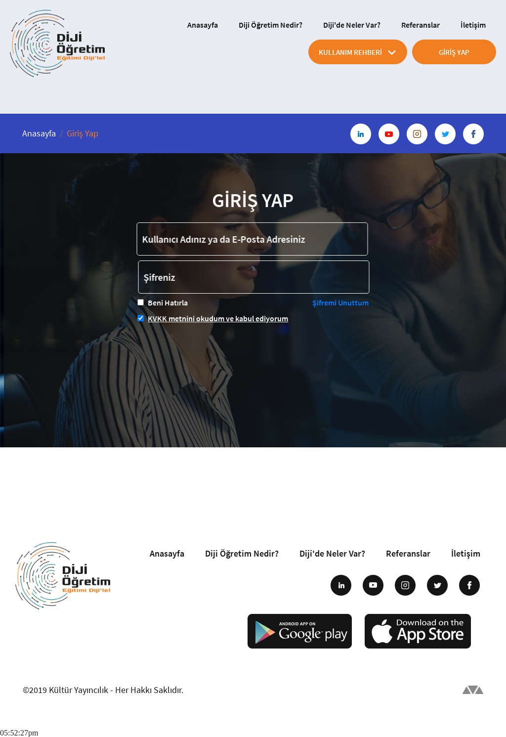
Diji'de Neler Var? (351, 25)
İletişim (473, 25)
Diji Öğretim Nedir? (270, 25)
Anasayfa (202, 25)
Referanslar (420, 25)
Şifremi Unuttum (340, 302)
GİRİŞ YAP (454, 52)
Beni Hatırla (168, 302)
